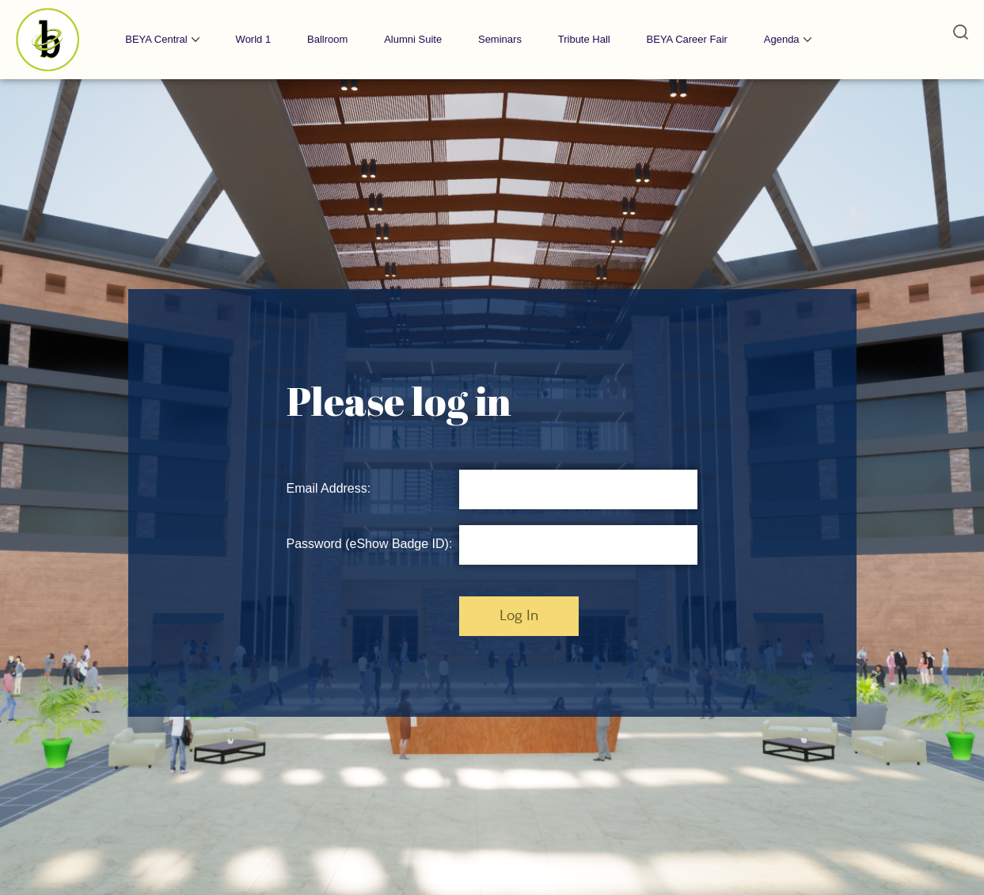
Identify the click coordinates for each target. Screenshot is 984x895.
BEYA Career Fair (687, 39)
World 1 (254, 39)
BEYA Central (156, 39)
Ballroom (327, 39)
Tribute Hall (584, 39)
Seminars (500, 39)
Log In (519, 616)
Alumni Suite (413, 39)
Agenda (782, 39)
